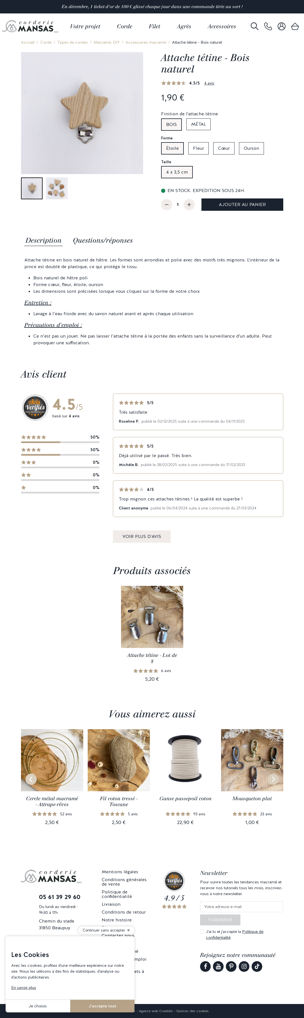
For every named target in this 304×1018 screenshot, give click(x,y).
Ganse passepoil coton (185, 798)
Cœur (224, 148)
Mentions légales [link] (120, 872)
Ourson (251, 148)
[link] (268, 26)
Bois (171, 124)
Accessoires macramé (146, 42)
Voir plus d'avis (141, 536)
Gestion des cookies (193, 1011)
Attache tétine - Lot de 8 (152, 658)
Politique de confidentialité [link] (117, 894)
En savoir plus (23, 987)
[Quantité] (178, 204)
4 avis (209, 83)
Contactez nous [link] (118, 936)
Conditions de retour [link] (124, 912)
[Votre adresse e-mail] (241, 906)
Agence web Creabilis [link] (156, 1011)
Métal (198, 124)
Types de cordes (72, 42)
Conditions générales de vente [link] (124, 882)
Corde (46, 42)
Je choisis (38, 1005)
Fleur (198, 148)
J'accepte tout (102, 1005)
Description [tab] (43, 240)
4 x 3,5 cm (177, 172)
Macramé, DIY (107, 42)
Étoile (172, 148)
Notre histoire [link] (117, 920)
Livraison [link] (111, 904)
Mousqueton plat (252, 798)
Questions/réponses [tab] (103, 240)
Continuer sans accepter (104, 930)
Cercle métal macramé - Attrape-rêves (52, 801)
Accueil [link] (27, 42)
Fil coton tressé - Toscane (119, 801)
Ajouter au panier (242, 204)
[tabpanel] (152, 301)
